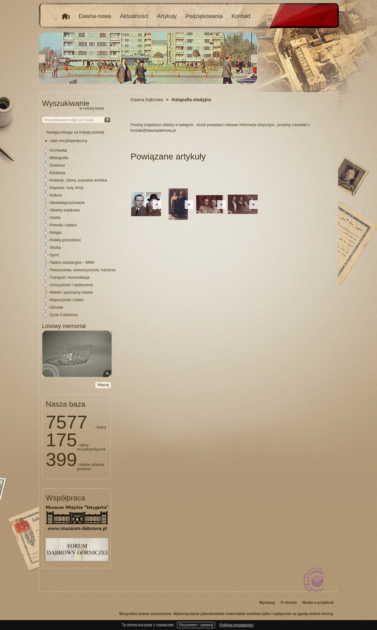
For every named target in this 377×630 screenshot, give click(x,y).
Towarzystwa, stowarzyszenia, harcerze (83, 270)
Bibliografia (59, 158)
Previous (42, 58)
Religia (55, 232)
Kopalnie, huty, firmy (67, 188)
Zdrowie (56, 307)
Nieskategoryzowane (67, 203)
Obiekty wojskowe (65, 210)
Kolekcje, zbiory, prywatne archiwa (78, 180)
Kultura (56, 195)
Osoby (55, 218)
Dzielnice (57, 165)
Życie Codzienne (64, 315)
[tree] (76, 233)
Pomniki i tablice (63, 225)
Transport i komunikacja (69, 277)
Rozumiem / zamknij (196, 625)
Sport (54, 255)
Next (254, 58)
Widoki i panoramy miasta (71, 292)
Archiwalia (58, 150)
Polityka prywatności (236, 625)
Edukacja (57, 173)
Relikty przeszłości (65, 240)
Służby (55, 247)
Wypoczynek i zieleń (67, 300)
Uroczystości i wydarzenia (71, 285)
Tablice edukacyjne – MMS (72, 262)
